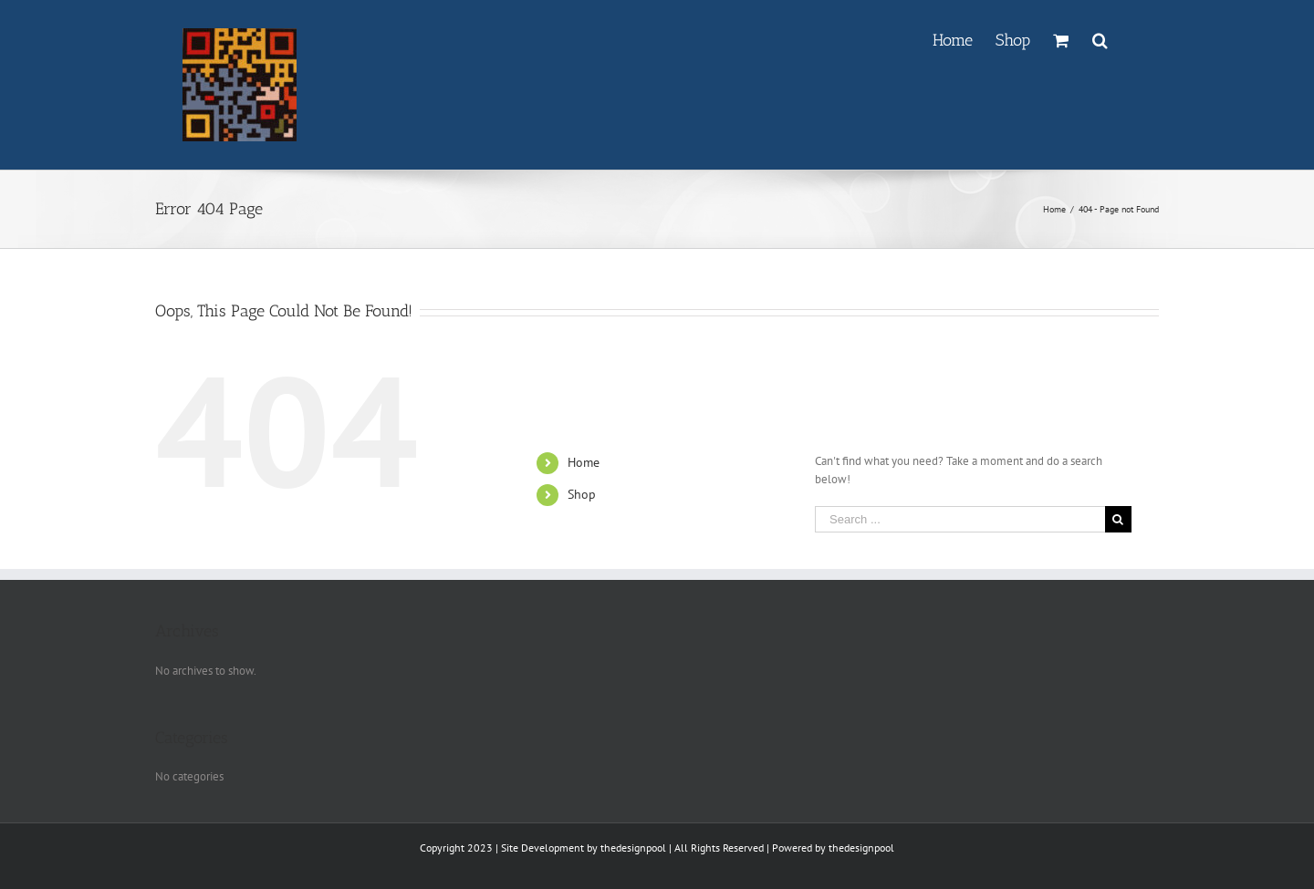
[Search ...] (960, 519)
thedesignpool (633, 847)
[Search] (1100, 38)
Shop (582, 494)
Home (584, 462)
